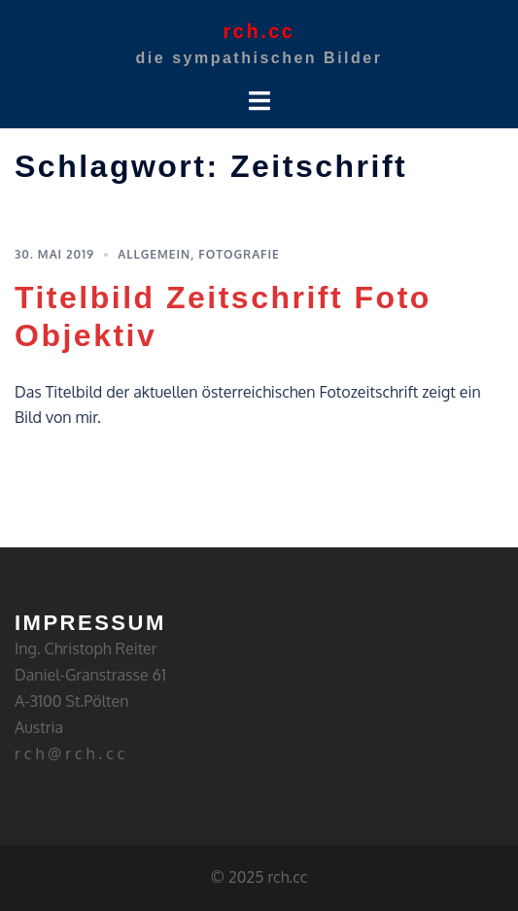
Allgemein (154, 254)
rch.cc (259, 31)
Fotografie (238, 254)
